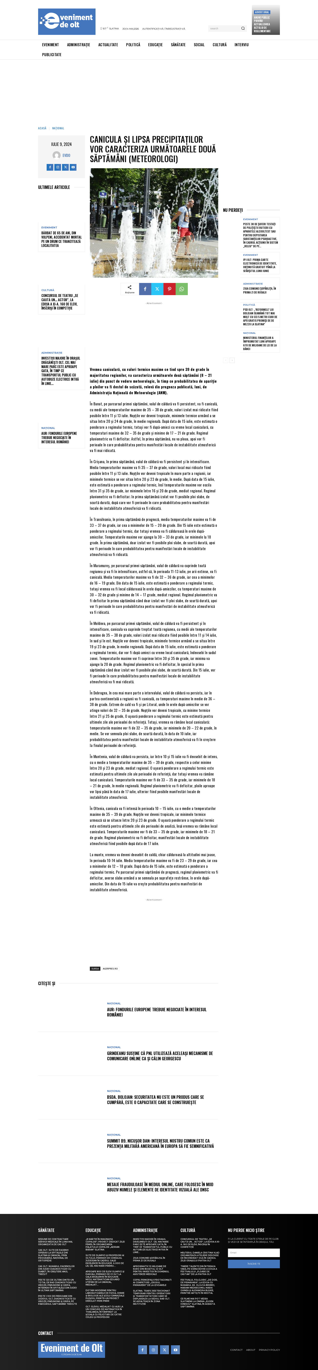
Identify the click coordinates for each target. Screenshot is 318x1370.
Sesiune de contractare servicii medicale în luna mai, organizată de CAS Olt (55, 1242)
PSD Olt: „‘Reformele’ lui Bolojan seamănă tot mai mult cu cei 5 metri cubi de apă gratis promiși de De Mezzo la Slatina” (260, 316)
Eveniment (49, 227)
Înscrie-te (254, 1263)
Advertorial (262, 12)
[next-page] (232, 360)
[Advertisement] (159, 90)
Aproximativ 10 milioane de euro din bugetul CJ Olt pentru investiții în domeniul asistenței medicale (151, 1270)
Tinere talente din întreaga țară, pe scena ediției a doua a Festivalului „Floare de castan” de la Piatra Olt (198, 1270)
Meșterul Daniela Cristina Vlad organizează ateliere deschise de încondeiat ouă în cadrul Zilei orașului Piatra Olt (199, 1256)
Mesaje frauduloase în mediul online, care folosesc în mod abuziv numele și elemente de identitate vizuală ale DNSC (160, 1187)
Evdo (66, 155)
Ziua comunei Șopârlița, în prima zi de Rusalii (259, 290)
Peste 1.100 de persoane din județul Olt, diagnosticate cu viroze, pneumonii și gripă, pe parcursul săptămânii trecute (57, 1300)
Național (58, 128)
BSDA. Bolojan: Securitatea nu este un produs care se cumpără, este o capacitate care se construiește (155, 1099)
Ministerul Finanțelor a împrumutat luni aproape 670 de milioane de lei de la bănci (260, 343)
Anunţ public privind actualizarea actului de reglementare (262, 24)
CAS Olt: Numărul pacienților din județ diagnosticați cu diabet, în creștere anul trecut (56, 1270)
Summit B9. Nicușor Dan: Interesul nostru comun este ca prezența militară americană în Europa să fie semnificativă (160, 1143)
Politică (249, 305)
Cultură (47, 290)
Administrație (51, 353)
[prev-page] (225, 360)
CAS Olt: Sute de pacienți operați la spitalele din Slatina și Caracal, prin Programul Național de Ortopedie (53, 1255)
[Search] (243, 28)
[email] (254, 1253)
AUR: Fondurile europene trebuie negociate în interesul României (59, 437)
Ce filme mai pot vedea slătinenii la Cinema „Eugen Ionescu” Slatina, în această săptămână (197, 1302)
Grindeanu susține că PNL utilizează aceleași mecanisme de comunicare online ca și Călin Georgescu (160, 1056)
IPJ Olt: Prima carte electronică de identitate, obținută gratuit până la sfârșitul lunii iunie (260, 265)
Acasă (42, 128)
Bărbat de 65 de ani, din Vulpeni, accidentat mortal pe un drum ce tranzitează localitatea (61, 239)
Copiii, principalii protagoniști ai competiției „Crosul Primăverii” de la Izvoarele (152, 1282)
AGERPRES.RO (110, 968)
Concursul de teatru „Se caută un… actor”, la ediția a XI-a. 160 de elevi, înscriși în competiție (59, 302)
